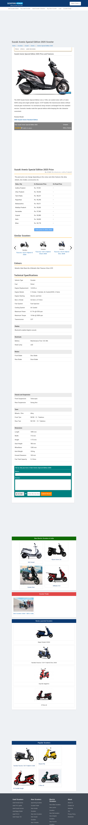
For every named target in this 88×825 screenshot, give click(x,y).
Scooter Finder (67, 9)
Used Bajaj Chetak (18, 811)
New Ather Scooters (54, 805)
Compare (65, 125)
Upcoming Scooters (36, 803)
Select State (75, 3)
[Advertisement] (44, 25)
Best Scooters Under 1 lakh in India (23, 606)
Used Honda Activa (18, 803)
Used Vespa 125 (17, 817)
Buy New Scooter (52, 9)
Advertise (70, 808)
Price (17, 49)
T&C (69, 811)
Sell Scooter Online (13, 9)
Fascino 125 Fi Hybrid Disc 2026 (61, 253)
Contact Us (71, 805)
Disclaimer (71, 817)
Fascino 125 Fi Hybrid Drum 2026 (43, 253)
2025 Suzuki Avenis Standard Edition (26, 120)
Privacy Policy (72, 814)
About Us (70, 803)
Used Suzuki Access (18, 808)
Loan (60, 9)
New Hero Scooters (36, 814)
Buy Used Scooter (25, 9)
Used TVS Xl (16, 814)
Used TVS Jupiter (17, 805)
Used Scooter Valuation (38, 9)
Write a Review (67, 128)
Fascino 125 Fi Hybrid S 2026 (24, 254)
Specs (22, 49)
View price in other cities (43, 230)
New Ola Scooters (54, 813)
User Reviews (30, 49)
